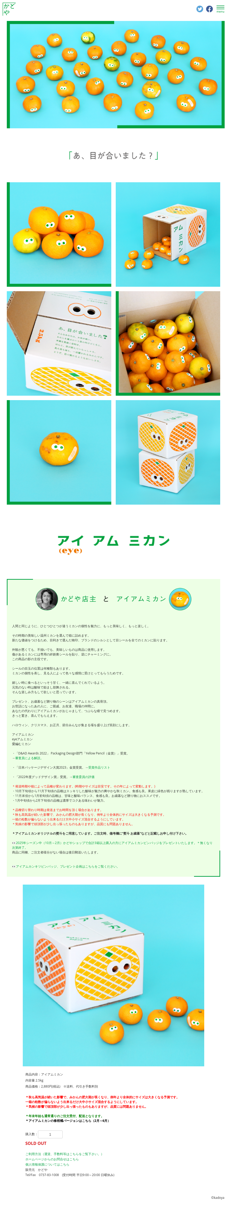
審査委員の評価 (84, 777)
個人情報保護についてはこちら (47, 1164)
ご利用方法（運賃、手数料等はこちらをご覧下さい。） (64, 1154)
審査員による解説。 (29, 758)
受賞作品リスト (99, 767)
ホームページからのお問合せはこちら (52, 1159)
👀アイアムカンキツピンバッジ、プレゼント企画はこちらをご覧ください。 (66, 866)
